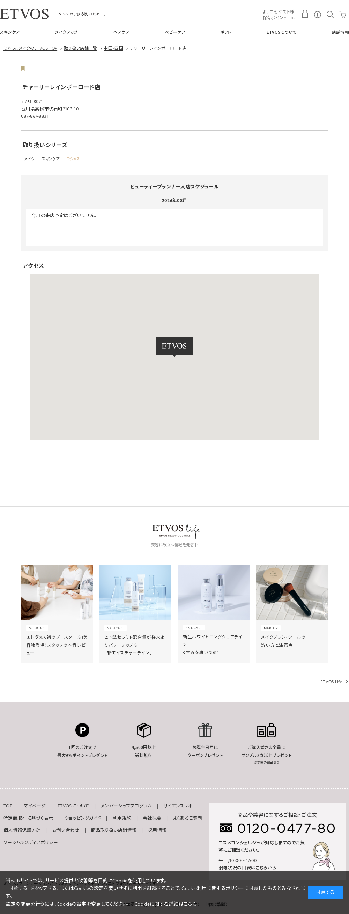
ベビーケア (175, 32)
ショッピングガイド (83, 818)
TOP (7, 806)
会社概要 (152, 818)
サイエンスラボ (178, 806)
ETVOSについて (282, 32)
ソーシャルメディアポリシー (30, 842)
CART (342, 14)
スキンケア (10, 32)
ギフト (226, 32)
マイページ (35, 806)
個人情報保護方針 (21, 830)
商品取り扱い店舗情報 (113, 830)
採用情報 (157, 830)
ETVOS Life (331, 682)
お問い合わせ (66, 830)
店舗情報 (340, 32)
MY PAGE (305, 14)
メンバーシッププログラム (126, 806)
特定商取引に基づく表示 (28, 818)
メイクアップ (66, 32)
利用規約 (122, 818)
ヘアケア (121, 32)
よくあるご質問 (187, 818)
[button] (174, 347)
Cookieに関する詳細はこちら (165, 904)
